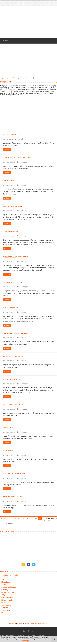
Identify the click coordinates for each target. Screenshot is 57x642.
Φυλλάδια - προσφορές (9, 575)
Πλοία (3, 603)
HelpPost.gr (12, 623)
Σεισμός (4, 608)
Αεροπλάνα (6, 605)
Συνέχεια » (7, 149)
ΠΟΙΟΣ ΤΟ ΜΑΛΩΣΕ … (12, 308)
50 (23, 518)
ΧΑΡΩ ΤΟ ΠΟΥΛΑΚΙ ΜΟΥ (13, 497)
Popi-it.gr (20, 623)
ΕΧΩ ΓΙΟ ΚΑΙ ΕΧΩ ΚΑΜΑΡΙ (13, 206)
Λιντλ (3, 577)
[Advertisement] (28, 22)
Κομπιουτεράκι (7, 600)
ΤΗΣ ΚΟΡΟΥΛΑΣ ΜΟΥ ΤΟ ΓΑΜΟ (15, 257)
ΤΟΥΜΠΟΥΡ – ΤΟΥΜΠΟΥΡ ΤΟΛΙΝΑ (16, 158)
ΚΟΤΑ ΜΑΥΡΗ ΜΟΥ (10, 231)
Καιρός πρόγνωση (8, 587)
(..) (45, 639)
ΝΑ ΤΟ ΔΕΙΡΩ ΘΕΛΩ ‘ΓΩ (12, 135)
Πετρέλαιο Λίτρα (7, 592)
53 (36, 518)
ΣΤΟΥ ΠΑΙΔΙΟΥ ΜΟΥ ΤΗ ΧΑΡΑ (15, 474)
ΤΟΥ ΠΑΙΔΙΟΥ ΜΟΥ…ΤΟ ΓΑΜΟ (15, 333)
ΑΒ (2, 579)
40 (19, 518)
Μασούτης (5, 582)
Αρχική (2, 78)
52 (31, 518)
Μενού (5, 41)
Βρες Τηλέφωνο (7, 597)
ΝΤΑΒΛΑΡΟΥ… (9, 428)
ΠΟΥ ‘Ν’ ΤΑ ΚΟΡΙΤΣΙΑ (11, 379)
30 (15, 518)
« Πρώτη (4, 518)
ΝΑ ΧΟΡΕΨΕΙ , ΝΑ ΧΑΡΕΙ (13, 356)
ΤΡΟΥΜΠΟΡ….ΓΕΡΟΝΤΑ (12, 282)
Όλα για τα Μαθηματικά (31, 623)
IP (2, 613)
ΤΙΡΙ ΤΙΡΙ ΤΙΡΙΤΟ (9, 181)
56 (49, 521)
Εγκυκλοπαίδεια (11, 78)
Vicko (3, 584)
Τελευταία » (9, 524)
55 (44, 521)
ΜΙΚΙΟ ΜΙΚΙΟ (8, 451)
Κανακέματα (22, 139)
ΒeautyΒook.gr (43, 623)
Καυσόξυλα (6, 590)
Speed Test (5, 610)
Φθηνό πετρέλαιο (8, 595)
